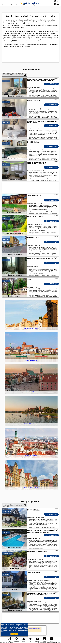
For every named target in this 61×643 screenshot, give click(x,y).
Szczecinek (6, 81)
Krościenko (6, 574)
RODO (2, 631)
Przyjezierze (6, 281)
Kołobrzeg (5, 532)
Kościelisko (6, 595)
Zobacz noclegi (51, 84)
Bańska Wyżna (7, 511)
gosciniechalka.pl (30, 3)
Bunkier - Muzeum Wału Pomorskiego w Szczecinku (30, 629)
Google (25, 624)
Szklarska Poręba (7, 553)
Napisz (59, 642)
